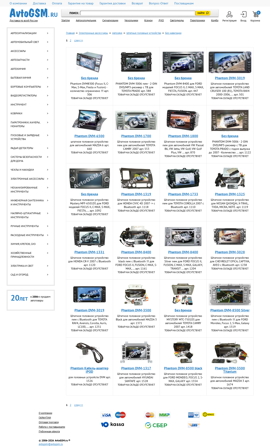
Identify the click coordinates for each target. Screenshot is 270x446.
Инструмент (18, 104)
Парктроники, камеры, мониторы (25, 124)
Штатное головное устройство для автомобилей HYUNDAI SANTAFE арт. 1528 (136, 377)
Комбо (214, 20)
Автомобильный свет (25, 42)
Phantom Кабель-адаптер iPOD (89, 370)
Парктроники (197, 20)
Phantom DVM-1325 (230, 194)
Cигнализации (110, 20)
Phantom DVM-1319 (136, 194)
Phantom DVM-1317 (136, 368)
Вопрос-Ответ (158, 3)
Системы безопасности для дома (26, 159)
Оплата (57, 3)
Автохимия (18, 69)
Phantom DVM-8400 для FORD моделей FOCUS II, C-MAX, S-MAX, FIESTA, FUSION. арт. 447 (183, 87)
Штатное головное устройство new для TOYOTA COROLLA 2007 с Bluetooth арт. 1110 (183, 203)
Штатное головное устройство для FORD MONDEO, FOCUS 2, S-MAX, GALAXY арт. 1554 (183, 377)
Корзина (256, 16)
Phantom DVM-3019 (230, 78)
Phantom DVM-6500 (89, 136)
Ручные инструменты (25, 226)
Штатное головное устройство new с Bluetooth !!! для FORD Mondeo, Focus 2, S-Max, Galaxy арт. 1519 (230, 321)
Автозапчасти (20, 60)
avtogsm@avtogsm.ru (51, 444)
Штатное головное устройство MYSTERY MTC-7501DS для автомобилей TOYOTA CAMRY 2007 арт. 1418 (183, 321)
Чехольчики (131, 20)
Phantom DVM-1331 (89, 252)
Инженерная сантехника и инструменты (27, 202)
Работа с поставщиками (52, 427)
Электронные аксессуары (27, 178)
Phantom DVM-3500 (136, 310)
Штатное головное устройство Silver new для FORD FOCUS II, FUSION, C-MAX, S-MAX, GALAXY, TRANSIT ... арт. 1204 (183, 263)
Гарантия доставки (113, 3)
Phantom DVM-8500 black (183, 368)
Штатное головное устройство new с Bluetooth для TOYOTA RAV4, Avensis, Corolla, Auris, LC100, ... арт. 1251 (89, 321)
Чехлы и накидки (22, 169)
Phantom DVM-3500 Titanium (230, 370)
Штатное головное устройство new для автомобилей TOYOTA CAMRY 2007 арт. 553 (136, 145)
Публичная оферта (49, 431)
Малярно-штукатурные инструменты (26, 215)
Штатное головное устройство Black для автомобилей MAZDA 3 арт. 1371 (136, 319)
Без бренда (89, 78)
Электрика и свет (22, 266)
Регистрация (229, 16)
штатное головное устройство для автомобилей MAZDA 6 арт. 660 (89, 145)
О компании (18, 3)
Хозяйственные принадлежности (22, 255)
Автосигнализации (24, 33)
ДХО (161, 20)
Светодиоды (177, 20)
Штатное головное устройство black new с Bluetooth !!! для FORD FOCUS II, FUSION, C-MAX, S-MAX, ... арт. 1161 (136, 263)
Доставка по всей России (24, 20)
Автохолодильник (86, 20)
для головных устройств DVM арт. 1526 (89, 379)
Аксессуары (18, 51)
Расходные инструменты (27, 235)
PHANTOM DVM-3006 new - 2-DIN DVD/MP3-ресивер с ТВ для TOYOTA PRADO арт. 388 (136, 87)
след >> (78, 40)
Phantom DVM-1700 (136, 136)
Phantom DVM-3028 (230, 252)
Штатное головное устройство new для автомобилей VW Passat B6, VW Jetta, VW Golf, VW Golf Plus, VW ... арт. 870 (183, 147)
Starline (65, 20)
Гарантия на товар (81, 3)
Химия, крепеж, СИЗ (23, 244)
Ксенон (148, 20)
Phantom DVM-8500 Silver (230, 310)
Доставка (39, 3)
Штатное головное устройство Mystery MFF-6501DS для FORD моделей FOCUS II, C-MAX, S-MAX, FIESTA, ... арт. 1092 (89, 205)
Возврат (137, 3)
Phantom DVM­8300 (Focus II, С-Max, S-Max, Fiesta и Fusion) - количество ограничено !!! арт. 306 (89, 89)
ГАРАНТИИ (45, 417)
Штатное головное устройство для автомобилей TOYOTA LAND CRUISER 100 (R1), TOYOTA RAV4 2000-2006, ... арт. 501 (230, 89)
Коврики (16, 113)
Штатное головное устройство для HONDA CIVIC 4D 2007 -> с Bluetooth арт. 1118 (136, 203)
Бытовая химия (21, 77)
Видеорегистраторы (24, 95)
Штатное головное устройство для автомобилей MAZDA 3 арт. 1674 (230, 380)
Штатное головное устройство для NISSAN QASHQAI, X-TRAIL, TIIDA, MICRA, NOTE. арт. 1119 (230, 203)
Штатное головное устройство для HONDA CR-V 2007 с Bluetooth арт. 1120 (89, 261)
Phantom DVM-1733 (183, 194)
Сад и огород (19, 274)
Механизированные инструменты (24, 189)
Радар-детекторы (22, 148)
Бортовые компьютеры (26, 86)
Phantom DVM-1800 (183, 136)
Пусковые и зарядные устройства (25, 137)
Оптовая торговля (49, 422)
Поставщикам (184, 3)
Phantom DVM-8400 (136, 252)
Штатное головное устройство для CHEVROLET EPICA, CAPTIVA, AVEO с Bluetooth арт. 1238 (230, 261)
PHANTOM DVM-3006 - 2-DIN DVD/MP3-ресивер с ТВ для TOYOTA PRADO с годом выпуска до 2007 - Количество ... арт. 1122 (230, 147)
